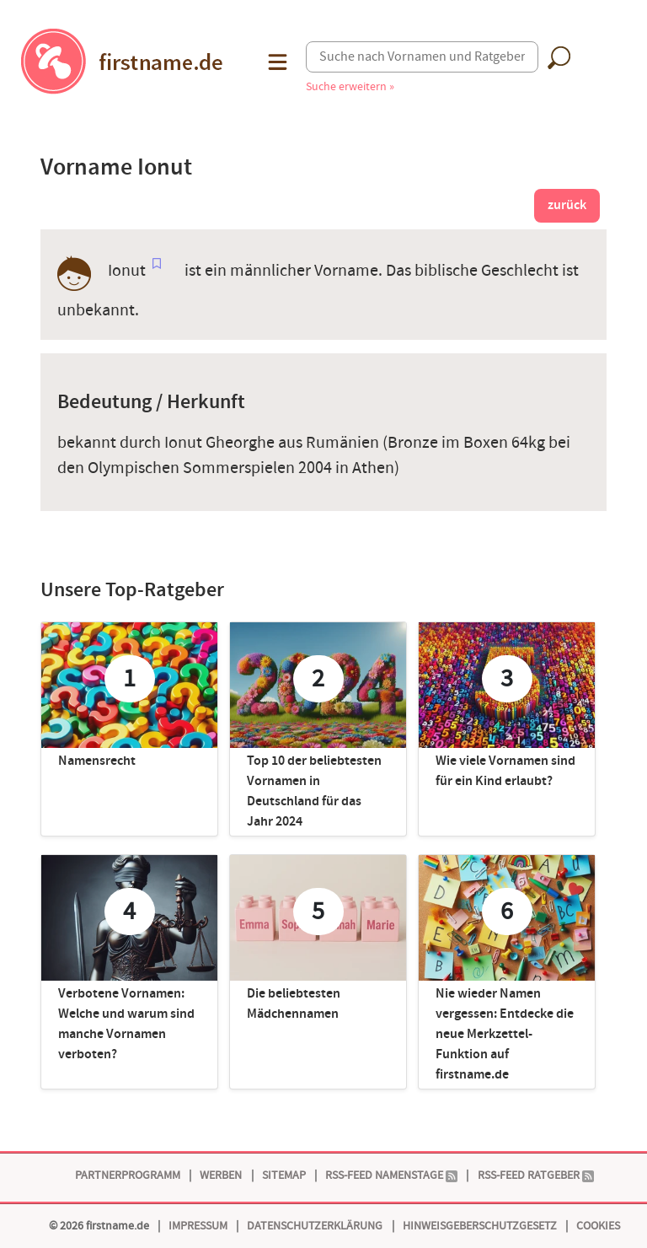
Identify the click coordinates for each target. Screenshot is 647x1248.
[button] (276, 62)
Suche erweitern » (350, 86)
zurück (567, 205)
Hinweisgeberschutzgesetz (480, 1226)
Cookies (598, 1226)
